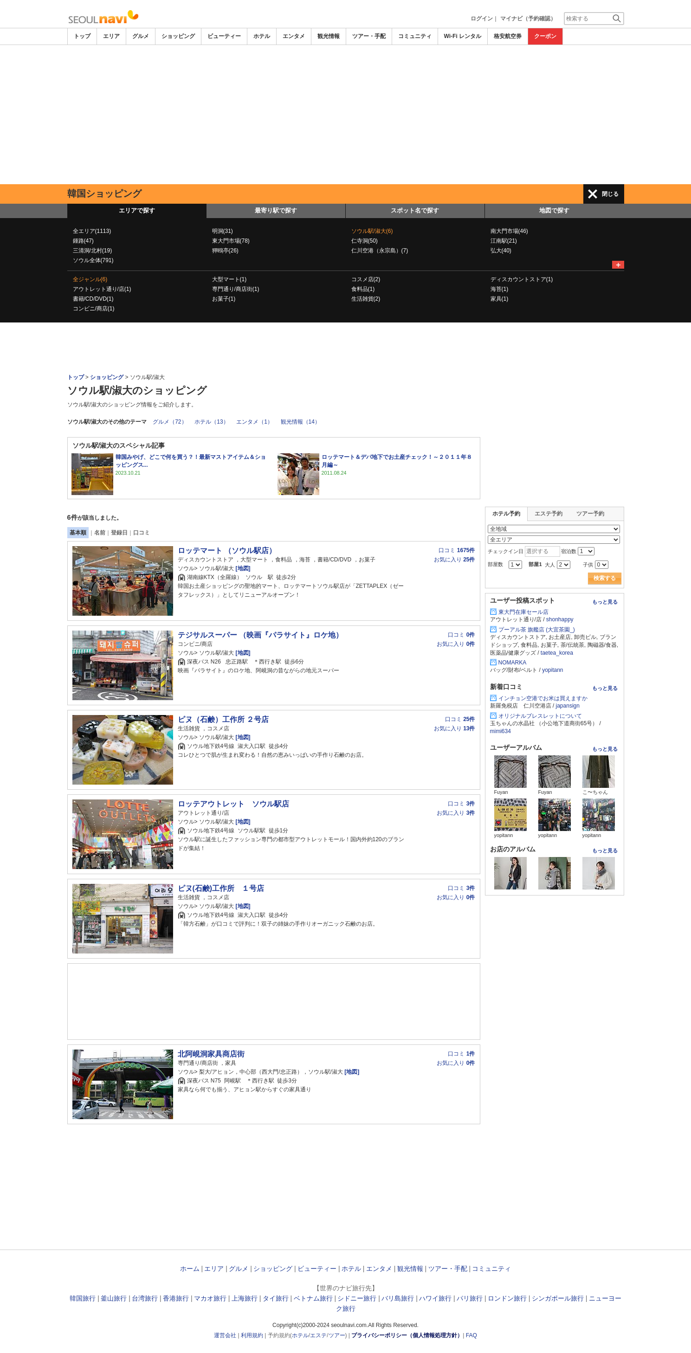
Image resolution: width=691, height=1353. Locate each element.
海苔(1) (500, 289)
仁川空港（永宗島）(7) (379, 250)
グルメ (140, 36)
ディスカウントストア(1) (522, 279)
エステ (318, 1335)
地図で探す (554, 210)
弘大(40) (501, 250)
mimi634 (500, 731)
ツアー (337, 1335)
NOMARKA (512, 662)
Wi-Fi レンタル (463, 36)
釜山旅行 (114, 1298)
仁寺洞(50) (364, 241)
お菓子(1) (224, 299)
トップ (82, 36)
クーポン (545, 36)
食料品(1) (363, 289)
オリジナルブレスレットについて (540, 716)
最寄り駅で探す (276, 210)
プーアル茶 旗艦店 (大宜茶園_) (536, 629)
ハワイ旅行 (435, 1298)
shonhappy (560, 619)
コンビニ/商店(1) (94, 308)
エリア (111, 36)
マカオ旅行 (210, 1298)
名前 (99, 532)
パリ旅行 (470, 1298)
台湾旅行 (145, 1298)
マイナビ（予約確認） (528, 18)
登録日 (119, 532)
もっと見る (605, 602)
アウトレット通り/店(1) (102, 289)
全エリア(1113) (92, 231)
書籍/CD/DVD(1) (93, 299)
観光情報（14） (300, 422)
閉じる (610, 194)
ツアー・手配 (369, 36)
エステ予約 (548, 513)
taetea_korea (557, 653)
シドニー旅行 (356, 1298)
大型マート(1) (229, 279)
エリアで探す (137, 210)
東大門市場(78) (231, 241)
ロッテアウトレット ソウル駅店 (233, 804)
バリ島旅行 (397, 1298)
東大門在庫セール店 (523, 612)
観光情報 (328, 36)
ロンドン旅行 (507, 1298)
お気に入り (454, 559)
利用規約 (252, 1335)
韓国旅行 (83, 1298)
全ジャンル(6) (90, 279)
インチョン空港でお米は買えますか (543, 698)
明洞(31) (222, 231)
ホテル (261, 36)
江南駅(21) (504, 241)
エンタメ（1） (254, 422)
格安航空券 (508, 36)
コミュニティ (415, 36)
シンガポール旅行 (558, 1298)
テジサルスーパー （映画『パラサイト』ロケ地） (260, 635)
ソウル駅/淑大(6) (372, 231)
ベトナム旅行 (313, 1298)
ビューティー (224, 36)
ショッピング (178, 36)
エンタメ (294, 36)
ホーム (190, 1268)
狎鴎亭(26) (225, 250)
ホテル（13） (211, 422)
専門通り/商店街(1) (235, 289)
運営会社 (225, 1335)
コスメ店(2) (366, 279)
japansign (568, 705)
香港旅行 (176, 1298)
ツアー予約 (590, 513)
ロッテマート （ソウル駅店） (227, 550)
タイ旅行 (276, 1298)
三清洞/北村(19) (92, 250)
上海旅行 (245, 1298)
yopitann (552, 670)
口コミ (141, 532)
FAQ (471, 1335)
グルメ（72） (170, 422)
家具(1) (500, 299)
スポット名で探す (415, 210)
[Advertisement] (345, 115)
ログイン (482, 18)
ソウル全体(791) (93, 260)
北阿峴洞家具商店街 (211, 1054)
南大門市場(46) (509, 231)
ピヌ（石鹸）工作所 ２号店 (223, 719)
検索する (605, 578)
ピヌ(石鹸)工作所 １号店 (221, 888)
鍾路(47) (83, 241)
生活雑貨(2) (366, 299)
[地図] (242, 568)
